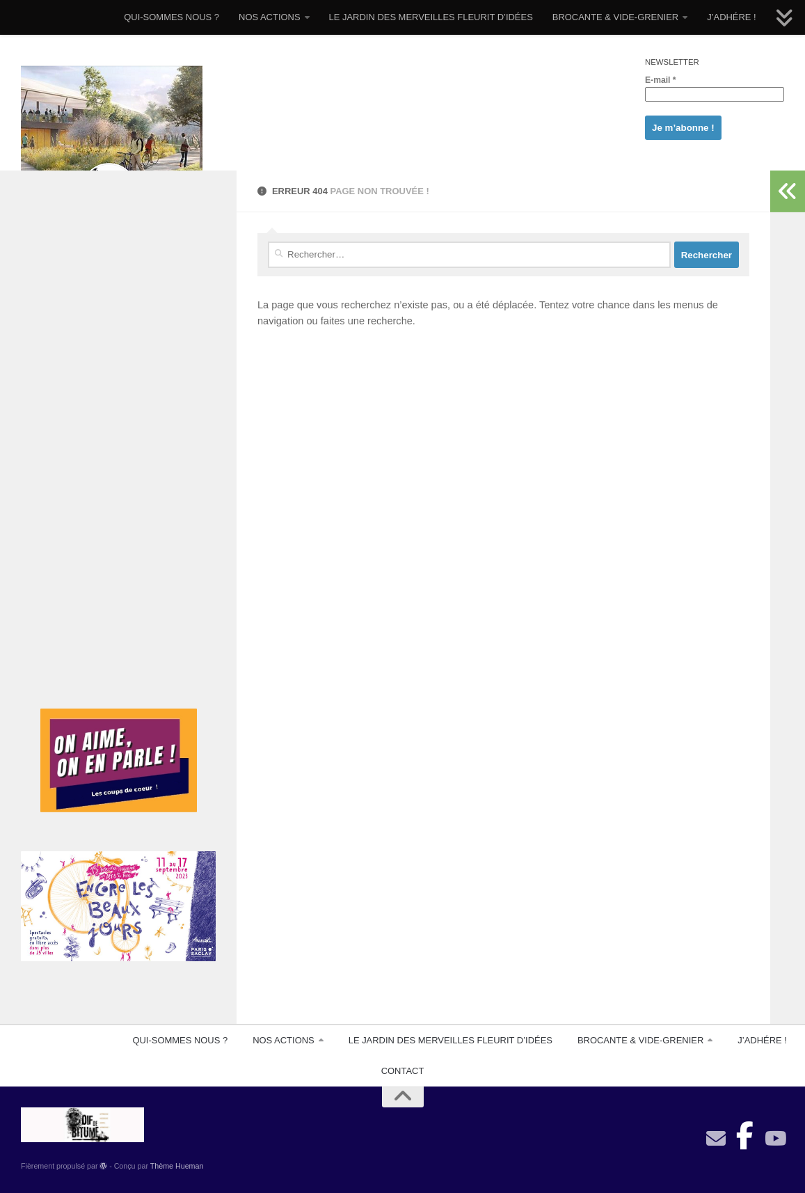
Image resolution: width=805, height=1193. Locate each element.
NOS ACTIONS (270, 17)
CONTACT (402, 1071)
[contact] (716, 1138)
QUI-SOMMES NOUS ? (171, 17)
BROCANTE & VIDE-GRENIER (615, 17)
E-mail (660, 80)
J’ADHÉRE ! (731, 17)
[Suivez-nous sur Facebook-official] (745, 1131)
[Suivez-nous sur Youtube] (774, 1138)
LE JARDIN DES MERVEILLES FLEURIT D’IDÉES (431, 17)
